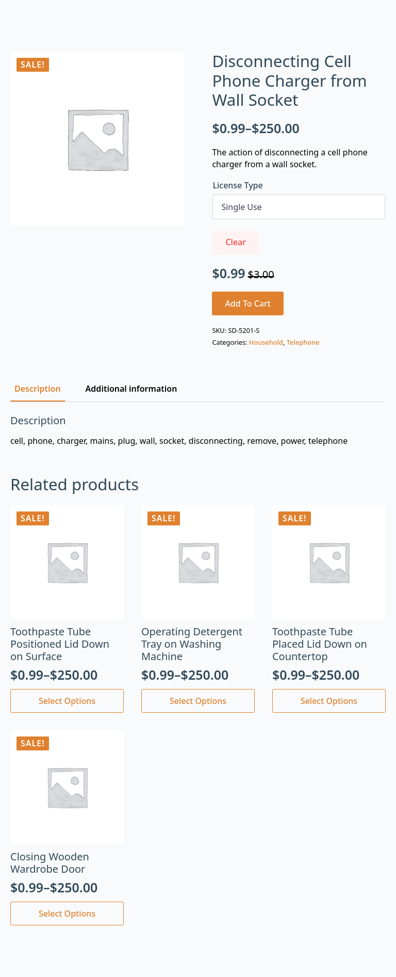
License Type (237, 185)
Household (266, 342)
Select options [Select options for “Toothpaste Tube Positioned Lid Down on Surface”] (67, 701)
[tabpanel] (198, 430)
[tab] (37, 389)
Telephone (303, 342)
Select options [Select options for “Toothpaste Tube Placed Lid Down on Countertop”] (329, 701)
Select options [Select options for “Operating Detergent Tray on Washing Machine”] (198, 701)
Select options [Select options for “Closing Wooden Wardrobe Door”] (67, 913)
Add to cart (248, 303)
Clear (235, 242)
